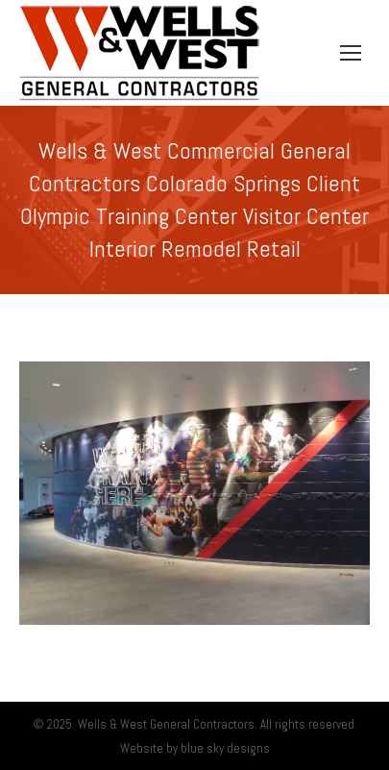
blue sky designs (225, 748)
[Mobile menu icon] (350, 53)
